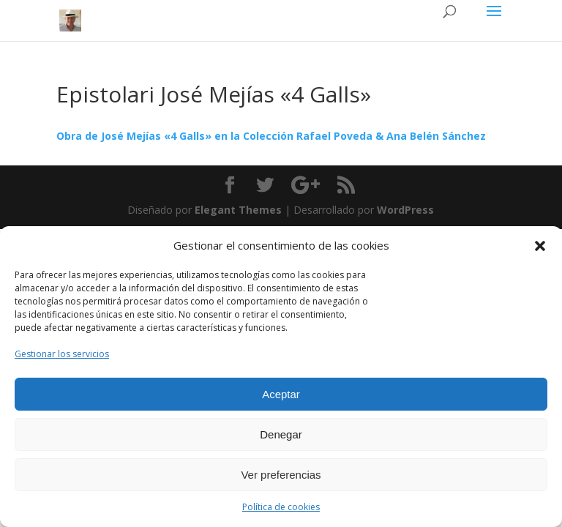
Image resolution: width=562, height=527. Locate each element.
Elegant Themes (238, 210)
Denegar (281, 434)
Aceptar (281, 394)
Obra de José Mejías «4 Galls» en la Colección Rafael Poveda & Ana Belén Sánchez (271, 136)
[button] (540, 246)
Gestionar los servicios (62, 354)
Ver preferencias (281, 474)
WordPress (405, 210)
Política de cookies (281, 507)
